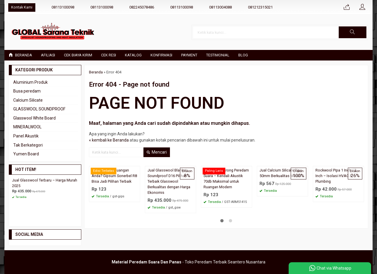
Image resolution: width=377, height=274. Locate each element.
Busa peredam (27, 91)
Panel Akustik (26, 136)
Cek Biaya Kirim (78, 55)
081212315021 (260, 7)
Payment (189, 55)
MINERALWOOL (27, 127)
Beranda (20, 55)
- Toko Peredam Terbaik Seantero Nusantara (188, 262)
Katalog (133, 55)
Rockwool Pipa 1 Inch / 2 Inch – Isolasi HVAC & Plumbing (335, 176)
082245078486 (141, 7)
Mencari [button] (157, 152)
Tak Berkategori (28, 145)
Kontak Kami (21, 7)
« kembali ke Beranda (109, 140)
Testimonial (217, 55)
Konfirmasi (161, 55)
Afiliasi (48, 55)
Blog (243, 55)
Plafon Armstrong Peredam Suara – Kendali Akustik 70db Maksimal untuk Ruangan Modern (226, 178)
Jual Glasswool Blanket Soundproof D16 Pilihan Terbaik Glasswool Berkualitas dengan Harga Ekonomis (169, 181)
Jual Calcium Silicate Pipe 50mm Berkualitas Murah (280, 173)
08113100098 (63, 7)
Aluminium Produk (30, 82)
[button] (352, 32)
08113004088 (220, 7)
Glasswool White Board (34, 118)
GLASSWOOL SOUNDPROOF (39, 109)
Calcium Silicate (28, 100)
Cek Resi (108, 55)
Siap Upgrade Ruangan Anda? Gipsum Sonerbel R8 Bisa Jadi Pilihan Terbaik (114, 176)
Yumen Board (26, 154)
